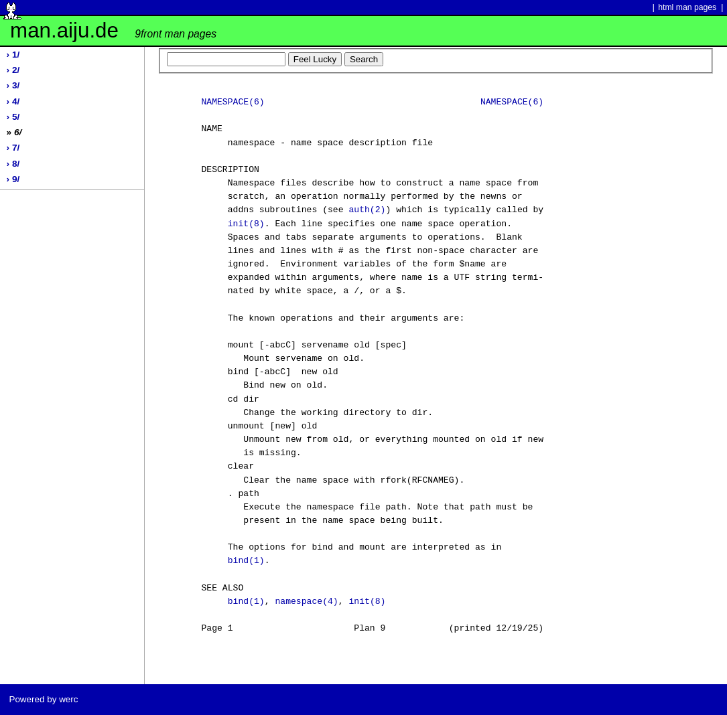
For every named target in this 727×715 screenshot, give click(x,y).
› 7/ (13, 148)
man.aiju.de (113, 30)
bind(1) (246, 561)
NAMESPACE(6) (232, 102)
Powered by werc (43, 699)
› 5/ (13, 117)
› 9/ (13, 179)
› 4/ (13, 101)
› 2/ (13, 70)
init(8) (246, 224)
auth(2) (366, 210)
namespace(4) (306, 602)
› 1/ (13, 55)
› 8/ (13, 164)
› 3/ (13, 85)
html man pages (687, 7)
